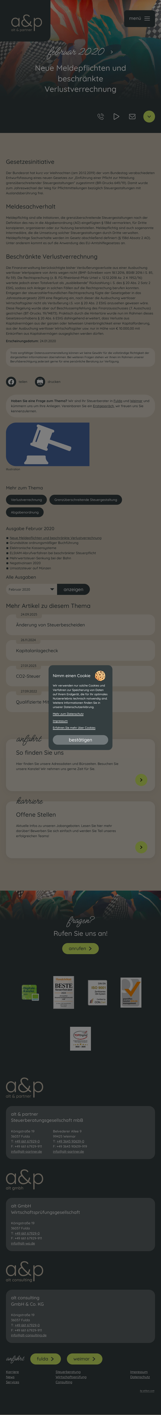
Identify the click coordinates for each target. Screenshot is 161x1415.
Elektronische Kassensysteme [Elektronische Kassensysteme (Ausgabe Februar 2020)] (33, 548)
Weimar (136, 401)
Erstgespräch (103, 406)
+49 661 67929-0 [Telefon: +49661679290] (27, 1142)
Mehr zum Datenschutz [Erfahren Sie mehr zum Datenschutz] (68, 714)
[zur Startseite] (25, 21)
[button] (139, 18)
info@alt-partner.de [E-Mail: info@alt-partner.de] (26, 1152)
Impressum (139, 1372)
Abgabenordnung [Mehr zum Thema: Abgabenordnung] (25, 512)
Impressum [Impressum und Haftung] (60, 721)
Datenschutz (140, 1377)
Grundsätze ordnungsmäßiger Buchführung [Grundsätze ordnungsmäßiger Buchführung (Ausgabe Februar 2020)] (44, 543)
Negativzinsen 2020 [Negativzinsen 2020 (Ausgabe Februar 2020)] (25, 563)
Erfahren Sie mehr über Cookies (74, 728)
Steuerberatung (68, 1372)
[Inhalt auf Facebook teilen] (16, 382)
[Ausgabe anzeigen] (73, 589)
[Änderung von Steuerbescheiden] (80, 624)
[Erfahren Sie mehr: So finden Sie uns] (81, 765)
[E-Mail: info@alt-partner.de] (132, 117)
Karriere (12, 1372)
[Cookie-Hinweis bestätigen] (80, 740)
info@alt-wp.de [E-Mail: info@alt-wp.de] (23, 1244)
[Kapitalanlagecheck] (80, 650)
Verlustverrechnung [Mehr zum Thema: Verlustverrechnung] (26, 500)
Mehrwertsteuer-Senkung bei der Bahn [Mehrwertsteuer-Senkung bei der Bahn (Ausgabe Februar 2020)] (40, 558)
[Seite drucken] (47, 382)
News (10, 1377)
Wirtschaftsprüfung (71, 1377)
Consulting (64, 1382)
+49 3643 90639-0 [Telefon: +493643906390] (70, 1142)
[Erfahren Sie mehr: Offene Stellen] (81, 830)
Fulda (118, 401)
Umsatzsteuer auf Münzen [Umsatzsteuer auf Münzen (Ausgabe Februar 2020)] (30, 568)
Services (12, 1382)
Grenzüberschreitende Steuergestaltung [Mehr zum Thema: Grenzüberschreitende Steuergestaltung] (86, 500)
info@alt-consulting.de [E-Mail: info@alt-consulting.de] (29, 1335)
